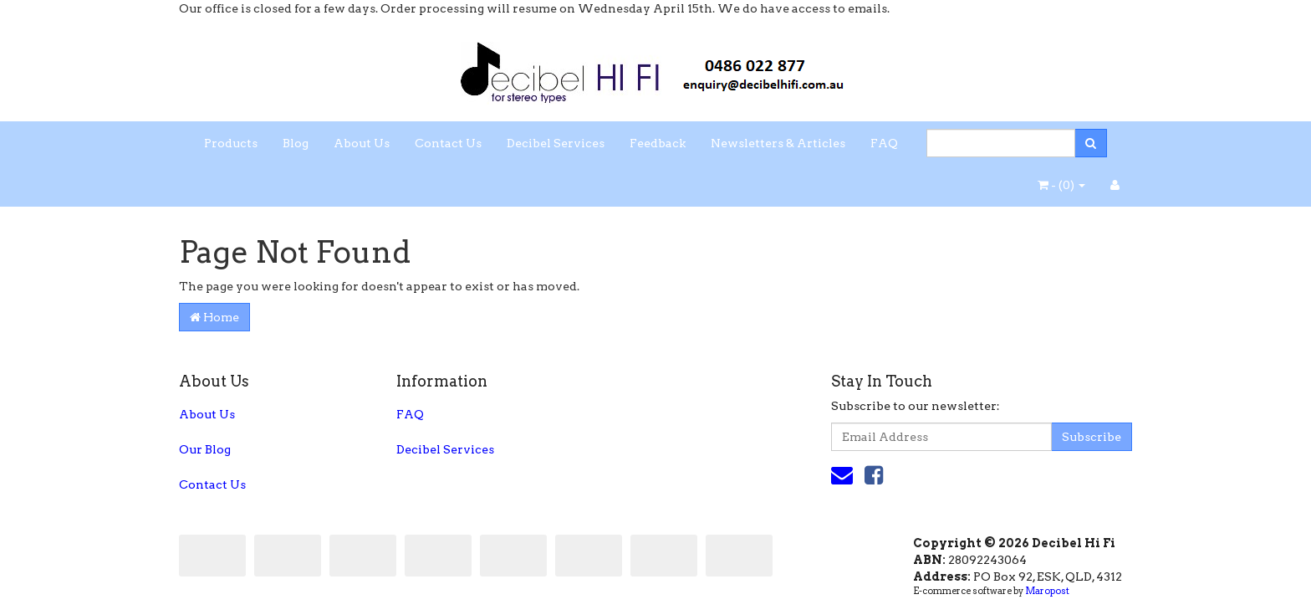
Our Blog (205, 449)
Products (231, 143)
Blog (296, 143)
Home (214, 317)
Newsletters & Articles (778, 143)
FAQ (884, 143)
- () (1061, 185)
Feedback (658, 143)
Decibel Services (555, 143)
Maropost (1047, 591)
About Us (362, 143)
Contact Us (448, 143)
